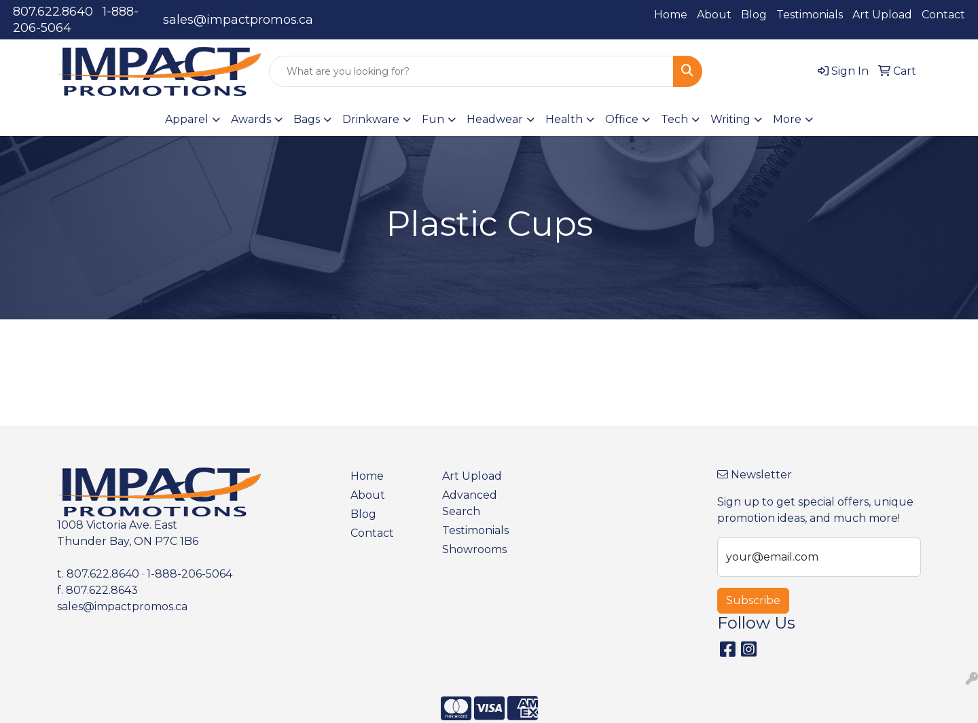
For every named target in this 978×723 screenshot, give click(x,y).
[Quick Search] (471, 71)
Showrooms (474, 549)
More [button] (787, 119)
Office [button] (621, 119)
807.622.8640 (53, 11)
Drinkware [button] (370, 119)
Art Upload (882, 14)
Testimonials (809, 14)
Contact (943, 14)
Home (670, 14)
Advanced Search (469, 503)
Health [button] (564, 119)
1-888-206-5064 (189, 573)
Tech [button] (674, 119)
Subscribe (753, 600)
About (714, 14)
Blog (754, 14)
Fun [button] (433, 119)
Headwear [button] (495, 119)
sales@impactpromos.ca (238, 19)
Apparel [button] (187, 119)
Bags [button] (306, 119)
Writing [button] (730, 119)
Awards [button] (251, 119)
